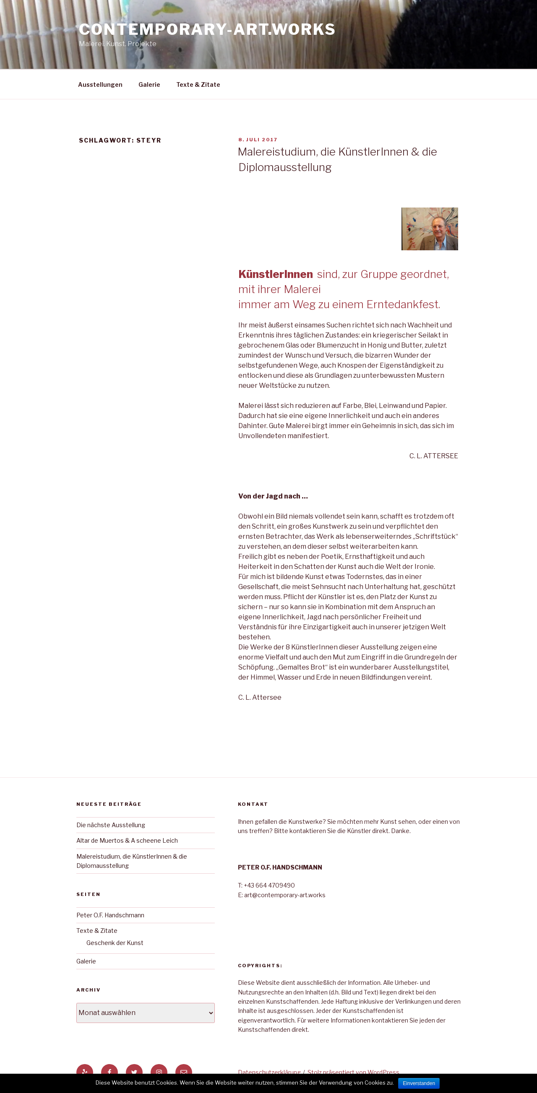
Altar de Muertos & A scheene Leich (127, 840)
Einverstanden (419, 1083)
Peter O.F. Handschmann (110, 915)
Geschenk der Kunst (114, 942)
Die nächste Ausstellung (110, 824)
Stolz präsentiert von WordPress (353, 1072)
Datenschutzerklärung (269, 1072)
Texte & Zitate (198, 84)
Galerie (149, 84)
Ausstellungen (100, 84)
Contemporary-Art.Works (207, 29)
